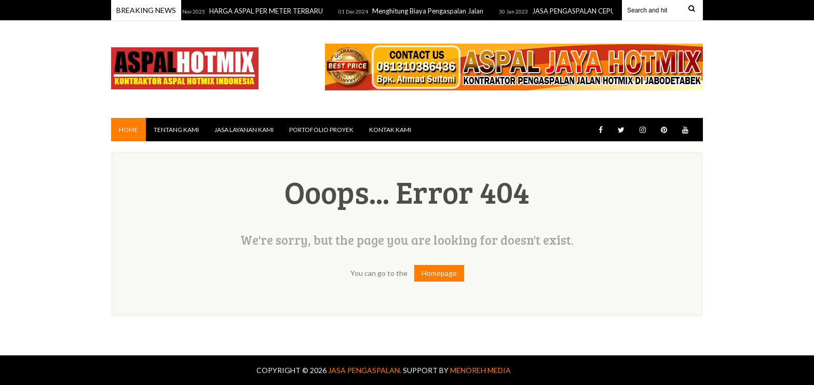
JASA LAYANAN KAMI (244, 130)
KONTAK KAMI (390, 130)
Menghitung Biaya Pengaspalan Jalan (429, 11)
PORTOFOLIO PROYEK (321, 130)
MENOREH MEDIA (480, 370)
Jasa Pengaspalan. (365, 370)
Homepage (439, 273)
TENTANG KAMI (176, 130)
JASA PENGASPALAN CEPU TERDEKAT (593, 11)
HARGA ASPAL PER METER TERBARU (268, 11)
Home (128, 130)
